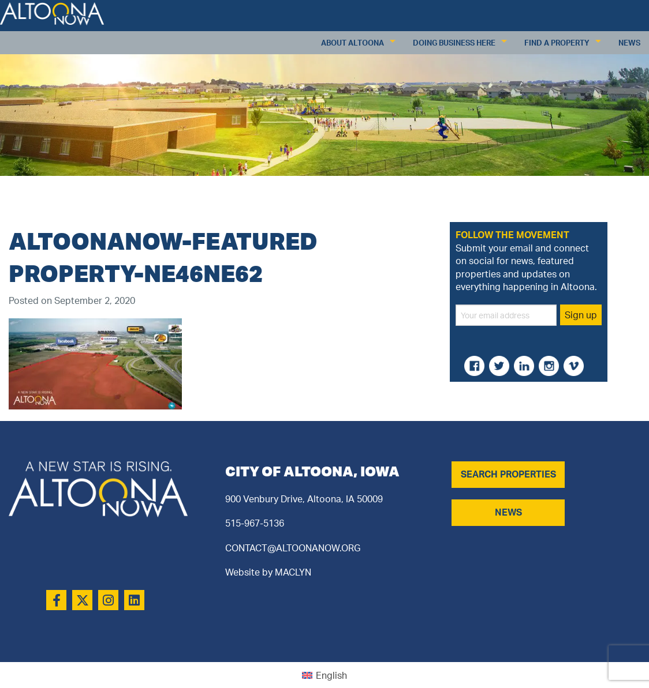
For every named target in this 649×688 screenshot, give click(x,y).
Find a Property (557, 42)
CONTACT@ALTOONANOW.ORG (292, 548)
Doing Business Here (454, 42)
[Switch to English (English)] (324, 675)
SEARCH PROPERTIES (508, 474)
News (629, 42)
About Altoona (352, 42)
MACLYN (293, 572)
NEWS (508, 512)
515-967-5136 (254, 523)
